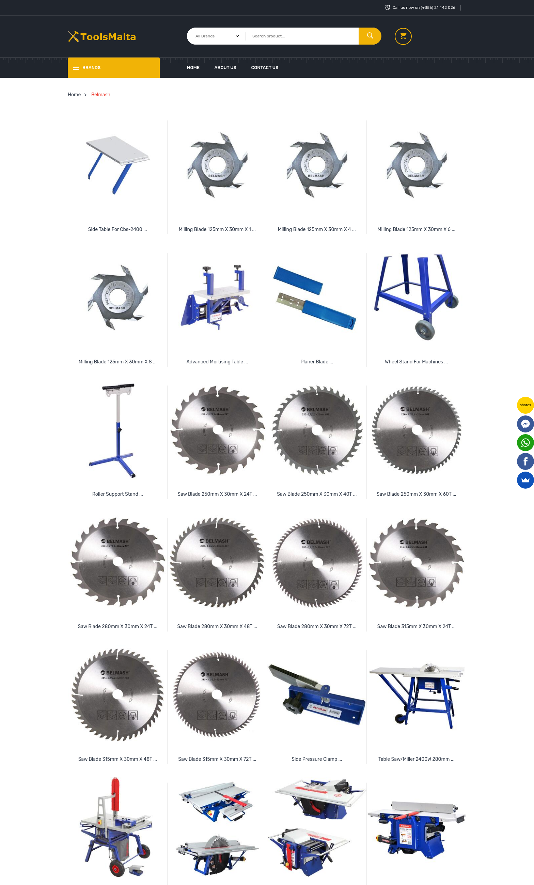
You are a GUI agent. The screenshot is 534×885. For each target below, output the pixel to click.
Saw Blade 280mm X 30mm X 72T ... (317, 626)
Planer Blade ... (316, 362)
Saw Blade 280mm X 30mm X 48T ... (217, 626)
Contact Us (264, 67)
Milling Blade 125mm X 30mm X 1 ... (217, 229)
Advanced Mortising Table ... (217, 362)
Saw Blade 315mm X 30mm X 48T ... (117, 759)
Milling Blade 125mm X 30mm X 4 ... (317, 229)
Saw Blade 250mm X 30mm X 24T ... (217, 494)
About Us (225, 67)
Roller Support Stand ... (117, 494)
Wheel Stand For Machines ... (416, 362)
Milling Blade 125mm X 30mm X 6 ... (416, 229)
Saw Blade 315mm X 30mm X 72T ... (217, 759)
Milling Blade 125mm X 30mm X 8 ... (118, 362)
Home (193, 67)
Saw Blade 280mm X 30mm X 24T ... (117, 626)
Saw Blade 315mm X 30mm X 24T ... (416, 626)
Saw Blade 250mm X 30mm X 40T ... (317, 494)
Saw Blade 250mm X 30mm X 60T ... (416, 494)
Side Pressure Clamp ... (317, 759)
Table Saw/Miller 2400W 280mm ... (416, 759)
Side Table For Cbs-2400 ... (117, 229)
